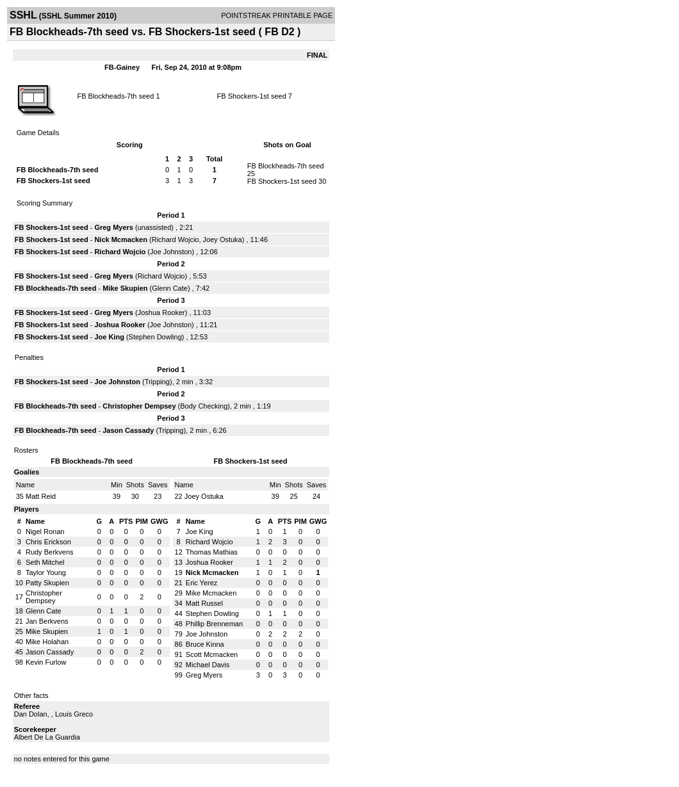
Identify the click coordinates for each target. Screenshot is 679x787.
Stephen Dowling (155, 337)
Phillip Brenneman (214, 624)
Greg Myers (113, 227)
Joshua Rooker (161, 312)
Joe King (109, 337)
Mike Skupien (124, 288)
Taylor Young (46, 572)
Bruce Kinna (205, 644)
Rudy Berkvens (50, 552)
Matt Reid (41, 496)
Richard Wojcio (175, 239)
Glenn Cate (170, 288)
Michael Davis (207, 665)
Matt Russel (204, 603)
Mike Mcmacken (211, 593)
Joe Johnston (171, 252)
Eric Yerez (202, 583)
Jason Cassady (128, 430)
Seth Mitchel (45, 562)
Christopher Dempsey (139, 406)
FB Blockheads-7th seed (115, 96)
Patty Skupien (47, 583)
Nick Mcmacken (120, 239)
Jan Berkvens (47, 621)
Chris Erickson (48, 542)
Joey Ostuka (222, 239)
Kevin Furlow (46, 662)
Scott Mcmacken (212, 654)
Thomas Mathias (212, 552)
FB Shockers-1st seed (251, 96)
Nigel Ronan (45, 531)
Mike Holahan (47, 641)
